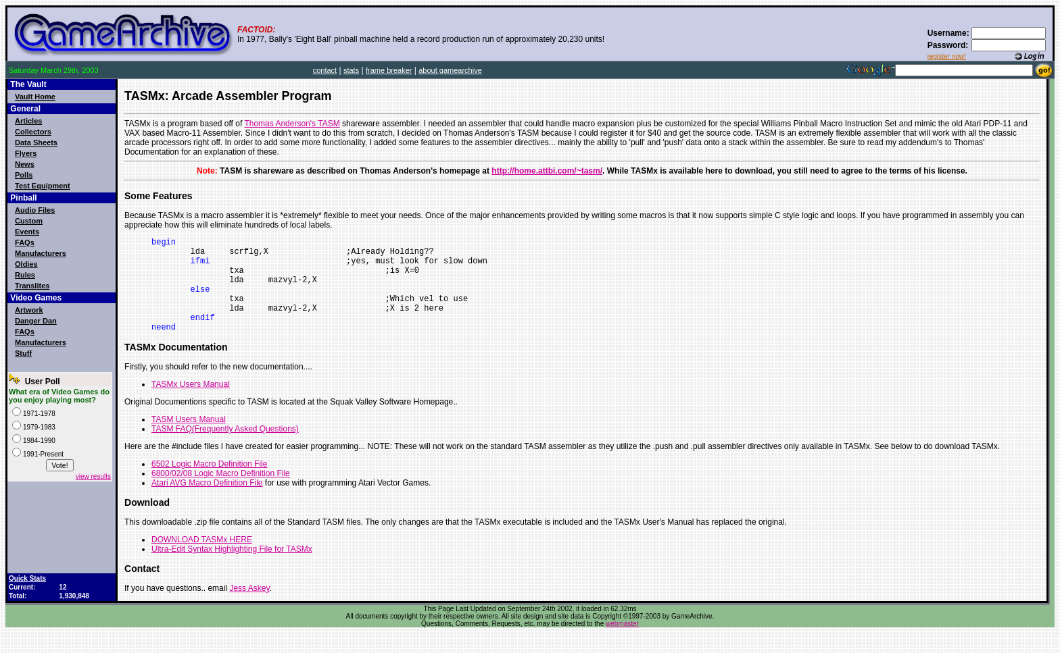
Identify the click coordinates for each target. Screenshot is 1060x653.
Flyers (26, 153)
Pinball (23, 198)
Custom (29, 221)
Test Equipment (42, 186)
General (25, 108)
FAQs (24, 242)
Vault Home (35, 97)
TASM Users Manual (188, 439)
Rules (25, 275)
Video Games (36, 298)
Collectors (33, 132)
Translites (32, 286)
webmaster (622, 644)
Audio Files (35, 210)
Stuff (23, 353)
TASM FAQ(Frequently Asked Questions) (225, 449)
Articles (28, 121)
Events (27, 232)
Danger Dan (36, 321)
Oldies (26, 264)
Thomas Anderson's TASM (291, 123)
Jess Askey (249, 608)
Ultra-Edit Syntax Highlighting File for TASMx (231, 569)
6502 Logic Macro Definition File (209, 484)
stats (351, 70)
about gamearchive (450, 70)
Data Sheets (36, 142)
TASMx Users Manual (190, 404)
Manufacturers (40, 253)
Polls (23, 175)
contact (325, 70)
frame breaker (389, 70)
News (24, 164)
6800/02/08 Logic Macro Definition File (220, 493)
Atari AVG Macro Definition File (207, 503)
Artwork (29, 310)
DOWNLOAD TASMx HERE (201, 560)
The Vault (28, 84)
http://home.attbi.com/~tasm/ (546, 171)
